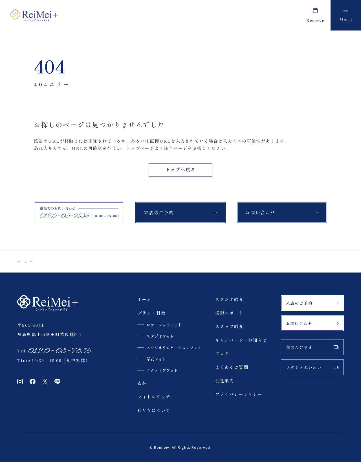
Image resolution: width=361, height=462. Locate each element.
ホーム (22, 262)
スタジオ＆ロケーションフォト (174, 347)
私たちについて (154, 410)
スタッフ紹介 (229, 326)
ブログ (222, 353)
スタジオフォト (160, 336)
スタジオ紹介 (229, 299)
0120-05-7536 (59, 351)
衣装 (142, 383)
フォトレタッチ (154, 397)
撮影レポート (229, 313)
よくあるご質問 (231, 367)
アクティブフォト (162, 370)
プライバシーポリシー (239, 394)
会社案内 (224, 380)
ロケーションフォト (164, 325)
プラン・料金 (151, 313)
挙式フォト (156, 359)
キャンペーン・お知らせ (241, 340)
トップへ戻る (181, 169)
